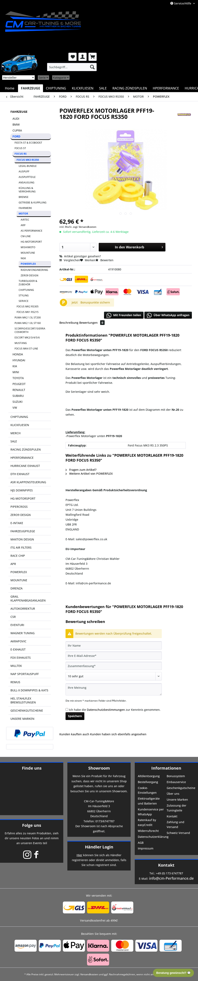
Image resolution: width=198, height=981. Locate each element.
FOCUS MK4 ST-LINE (26, 348)
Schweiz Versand (178, 833)
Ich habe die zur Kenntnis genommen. (115, 710)
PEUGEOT (19, 384)
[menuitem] (72, 67)
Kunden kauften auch (74, 734)
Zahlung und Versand (175, 824)
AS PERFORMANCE (31, 230)
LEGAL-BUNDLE (28, 166)
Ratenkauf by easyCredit (147, 822)
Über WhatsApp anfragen (168, 315)
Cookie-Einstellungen (147, 790)
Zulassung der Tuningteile (176, 808)
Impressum (145, 848)
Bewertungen (92, 323)
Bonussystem (176, 776)
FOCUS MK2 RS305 (27, 306)
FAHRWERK (25, 208)
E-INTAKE (16, 523)
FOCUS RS (21, 153)
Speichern (75, 716)
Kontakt (172, 816)
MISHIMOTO (28, 247)
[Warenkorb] (92, 57)
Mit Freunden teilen (123, 315)
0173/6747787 (104, 821)
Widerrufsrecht (148, 831)
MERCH (15, 433)
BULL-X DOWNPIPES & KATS (29, 690)
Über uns (173, 794)
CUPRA (17, 130)
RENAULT (18, 390)
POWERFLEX (28, 264)
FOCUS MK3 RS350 (28, 160)
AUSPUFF (24, 171)
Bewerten (104, 260)
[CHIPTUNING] (56, 88)
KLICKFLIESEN (19, 425)
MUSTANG (21, 343)
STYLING (24, 295)
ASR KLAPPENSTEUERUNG (28, 482)
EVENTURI (17, 625)
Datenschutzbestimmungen (106, 710)
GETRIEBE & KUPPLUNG (32, 202)
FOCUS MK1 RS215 (27, 312)
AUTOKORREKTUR (22, 608)
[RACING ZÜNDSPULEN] (130, 88)
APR (13, 564)
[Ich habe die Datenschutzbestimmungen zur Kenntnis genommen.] (67, 709)
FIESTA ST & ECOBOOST (28, 142)
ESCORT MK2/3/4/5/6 (27, 337)
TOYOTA (18, 378)
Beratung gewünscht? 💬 (173, 972)
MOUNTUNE (28, 252)
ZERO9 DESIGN (29, 275)
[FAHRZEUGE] (30, 88)
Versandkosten (89, 974)
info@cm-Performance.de (171, 878)
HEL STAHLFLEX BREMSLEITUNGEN (23, 700)
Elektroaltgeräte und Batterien (149, 801)
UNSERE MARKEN (22, 719)
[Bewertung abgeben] (114, 676)
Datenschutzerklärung (152, 837)
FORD (16, 136)
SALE (13, 441)
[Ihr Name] (114, 645)
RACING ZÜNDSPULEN (25, 449)
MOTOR (23, 213)
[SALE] (103, 88)
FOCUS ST (20, 148)
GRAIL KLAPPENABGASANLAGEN (28, 598)
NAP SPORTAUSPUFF (24, 674)
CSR (13, 617)
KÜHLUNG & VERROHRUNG (27, 189)
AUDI (15, 119)
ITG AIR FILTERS (21, 547)
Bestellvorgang (148, 782)
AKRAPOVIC (18, 641)
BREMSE (23, 197)
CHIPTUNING (26, 290)
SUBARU (18, 396)
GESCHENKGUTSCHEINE (26, 710)
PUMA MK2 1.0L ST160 (28, 323)
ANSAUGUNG (26, 182)
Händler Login (99, 847)
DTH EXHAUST (19, 474)
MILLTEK (16, 666)
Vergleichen (69, 260)
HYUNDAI (18, 360)
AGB (141, 843)
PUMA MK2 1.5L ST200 (28, 317)
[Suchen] (92, 67)
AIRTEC (25, 219)
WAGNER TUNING (22, 633)
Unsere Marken (177, 799)
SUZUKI (17, 402)
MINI (15, 372)
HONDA (17, 354)
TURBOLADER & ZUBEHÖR (28, 282)
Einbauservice (176, 782)
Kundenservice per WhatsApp (151, 811)
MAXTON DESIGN (22, 539)
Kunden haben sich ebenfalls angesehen (118, 734)
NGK (23, 258)
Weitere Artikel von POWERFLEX (89, 473)
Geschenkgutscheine (181, 788)
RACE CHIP (17, 556)
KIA (14, 366)
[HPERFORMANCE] (166, 88)
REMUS (15, 682)
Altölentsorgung (149, 776)
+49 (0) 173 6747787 (169, 873)
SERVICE (23, 301)
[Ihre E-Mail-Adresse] (114, 656)
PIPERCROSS (19, 507)
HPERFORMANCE (22, 458)
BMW (16, 124)
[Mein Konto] (82, 57)
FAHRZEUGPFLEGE (22, 531)
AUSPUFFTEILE (27, 177)
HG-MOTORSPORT (31, 241)
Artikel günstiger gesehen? (80, 256)
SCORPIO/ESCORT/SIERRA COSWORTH (30, 330)
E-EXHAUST (18, 649)
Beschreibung (68, 323)
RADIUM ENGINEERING (34, 270)
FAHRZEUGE (18, 112)
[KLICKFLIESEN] (82, 88)
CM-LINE (26, 236)
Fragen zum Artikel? (81, 470)
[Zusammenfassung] (114, 666)
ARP (23, 225)
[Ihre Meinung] (114, 689)
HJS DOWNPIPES (21, 490)
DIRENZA (16, 588)
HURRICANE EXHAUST (25, 466)
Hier (79, 855)
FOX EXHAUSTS (20, 658)
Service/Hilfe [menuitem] (181, 3)
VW (14, 408)
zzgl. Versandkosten (84, 227)
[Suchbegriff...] (72, 67)
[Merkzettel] (72, 57)
